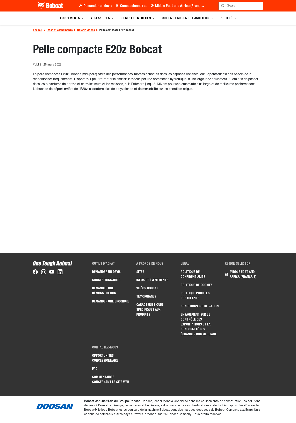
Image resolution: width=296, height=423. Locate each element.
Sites (140, 272)
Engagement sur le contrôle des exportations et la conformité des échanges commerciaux (199, 324)
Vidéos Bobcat (147, 288)
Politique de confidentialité (193, 274)
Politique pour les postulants (195, 295)
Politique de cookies (197, 285)
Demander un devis (97, 5)
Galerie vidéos (86, 30)
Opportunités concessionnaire (105, 358)
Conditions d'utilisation (200, 306)
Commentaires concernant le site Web (110, 379)
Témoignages (146, 296)
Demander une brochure (110, 301)
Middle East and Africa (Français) (180, 5)
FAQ (94, 369)
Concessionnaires (133, 5)
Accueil (37, 30)
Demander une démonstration (104, 290)
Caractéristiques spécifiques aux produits (150, 309)
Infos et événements (60, 30)
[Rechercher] (241, 6)
